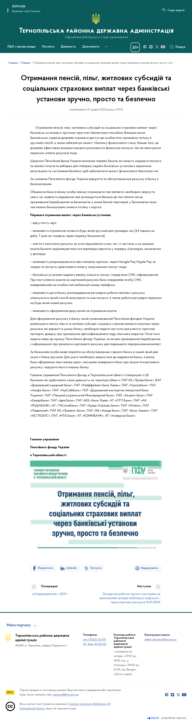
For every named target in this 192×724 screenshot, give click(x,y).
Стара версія (175, 10)
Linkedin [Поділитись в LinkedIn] (71, 568)
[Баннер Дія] (135, 47)
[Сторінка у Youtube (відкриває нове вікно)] (163, 47)
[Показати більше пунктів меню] (106, 46)
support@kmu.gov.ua (65, 694)
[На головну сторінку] (96, 26)
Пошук (180, 47)
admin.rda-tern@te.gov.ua (160, 639)
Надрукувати (149, 568)
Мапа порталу (19, 625)
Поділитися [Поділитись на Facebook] (45, 568)
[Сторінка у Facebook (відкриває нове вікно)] (145, 47)
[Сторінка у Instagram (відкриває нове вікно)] (151, 47)
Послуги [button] (48, 46)
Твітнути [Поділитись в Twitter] (95, 568)
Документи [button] (90, 46)
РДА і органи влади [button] (22, 46)
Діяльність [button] (68, 46)
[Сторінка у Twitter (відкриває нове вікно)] (157, 47)
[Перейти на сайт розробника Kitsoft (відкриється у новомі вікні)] (153, 718)
